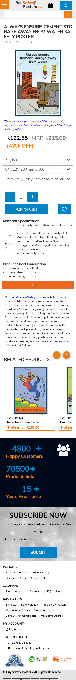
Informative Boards (51, 615)
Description (38, 285)
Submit (38, 552)
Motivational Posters (18, 610)
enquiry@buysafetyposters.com (30, 648)
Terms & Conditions (17, 572)
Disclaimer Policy (16, 577)
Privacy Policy (41, 572)
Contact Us (36, 591)
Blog (8, 591)
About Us (20, 591)
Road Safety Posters (54, 604)
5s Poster (11, 604)
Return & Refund (39, 577)
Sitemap (60, 591)
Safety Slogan (29, 604)
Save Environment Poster (21, 615)
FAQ (48, 591)
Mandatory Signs (44, 610)
